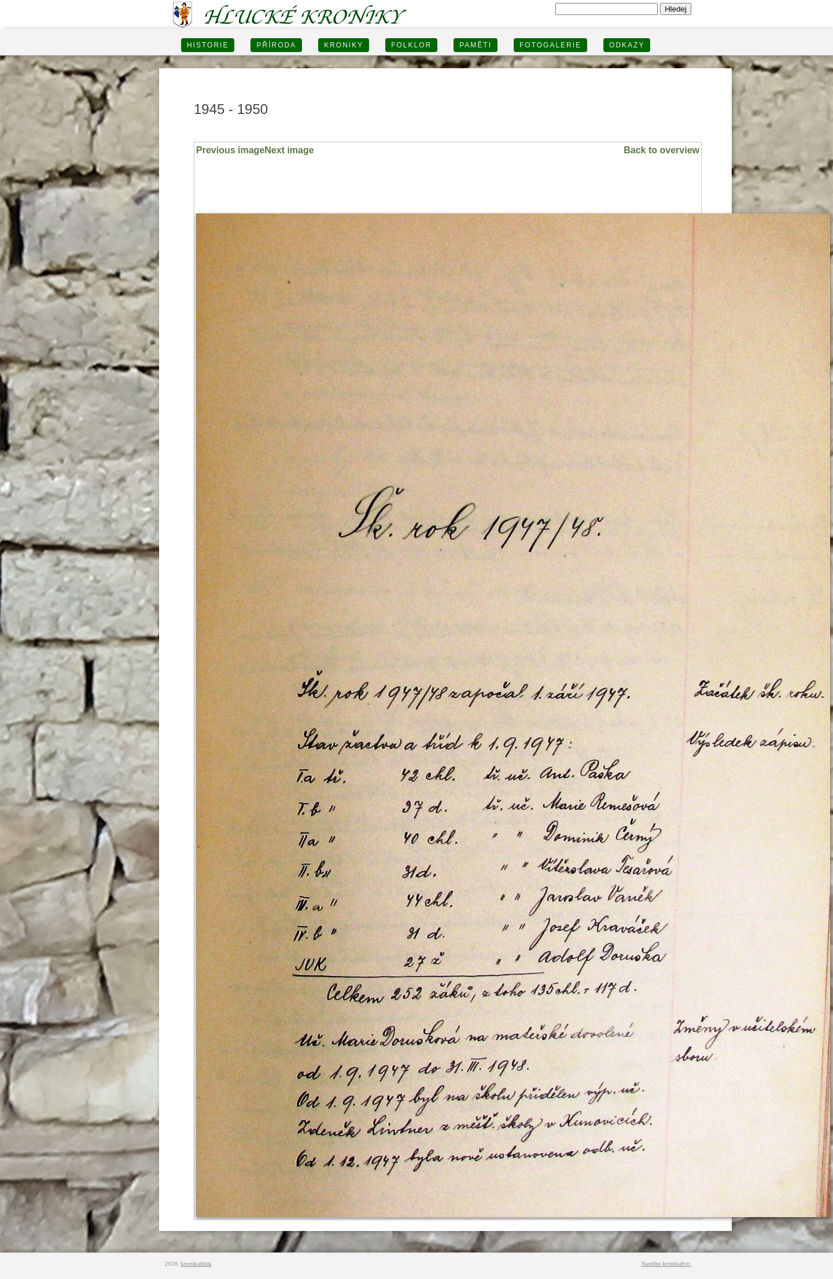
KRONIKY (343, 45)
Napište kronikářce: (666, 1263)
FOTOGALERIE (550, 45)
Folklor (411, 45)
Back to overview (661, 150)
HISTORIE (207, 45)
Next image (289, 150)
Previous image (230, 150)
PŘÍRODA (276, 45)
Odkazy (626, 45)
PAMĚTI (475, 45)
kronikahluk (196, 1263)
